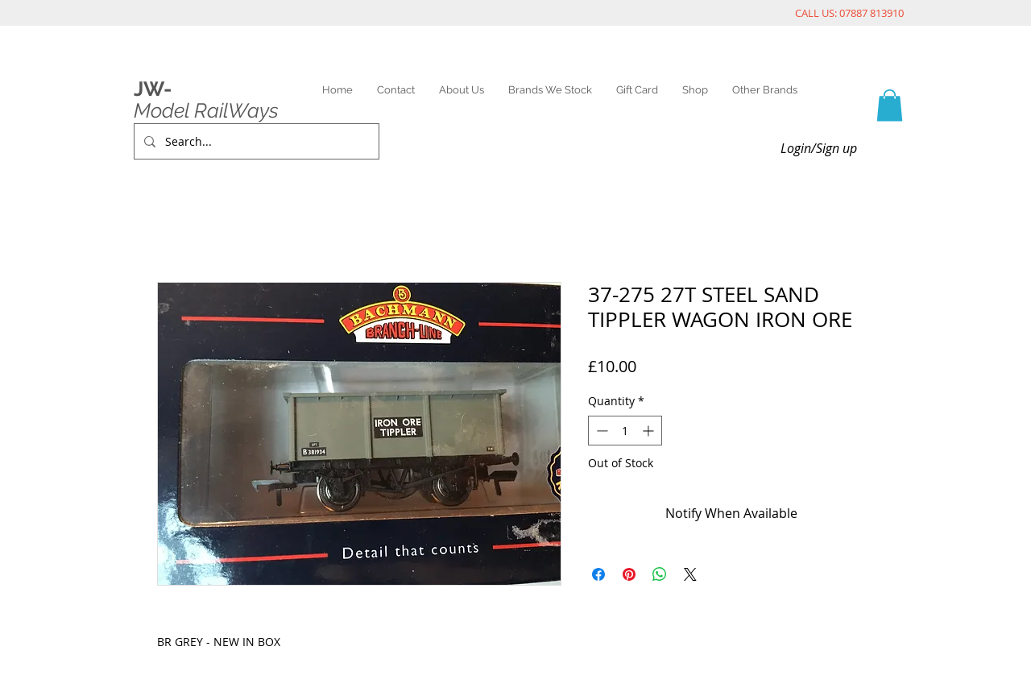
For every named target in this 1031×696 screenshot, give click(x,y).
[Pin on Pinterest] (629, 574)
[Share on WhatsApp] (659, 574)
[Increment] (650, 430)
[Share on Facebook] (598, 574)
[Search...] (255, 141)
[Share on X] (690, 574)
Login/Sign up (818, 148)
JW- (153, 89)
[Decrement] (600, 430)
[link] (889, 105)
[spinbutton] (625, 430)
